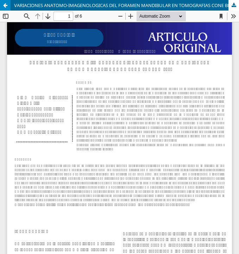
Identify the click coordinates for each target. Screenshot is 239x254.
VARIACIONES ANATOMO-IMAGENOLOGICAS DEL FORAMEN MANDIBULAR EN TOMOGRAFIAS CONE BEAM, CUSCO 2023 (126, 5)
